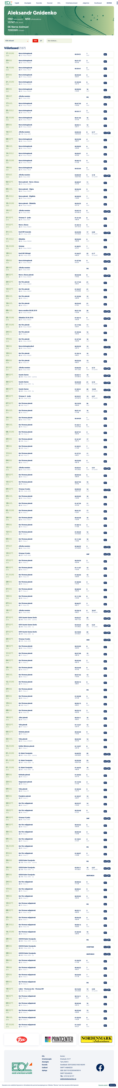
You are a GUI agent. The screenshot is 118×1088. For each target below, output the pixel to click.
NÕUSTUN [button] (112, 1085)
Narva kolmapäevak (25, 53)
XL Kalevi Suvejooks (25, 753)
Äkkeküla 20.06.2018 (26, 318)
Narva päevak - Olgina (26, 189)
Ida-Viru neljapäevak (26, 803)
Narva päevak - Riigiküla (27, 196)
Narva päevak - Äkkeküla (27, 203)
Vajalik (17, 3)
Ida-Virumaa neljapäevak (27, 903)
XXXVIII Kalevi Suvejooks (27, 939)
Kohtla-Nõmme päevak (26, 746)
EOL (59, 3)
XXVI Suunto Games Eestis (28, 617)
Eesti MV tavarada (25, 232)
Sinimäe (21, 246)
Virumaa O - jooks (25, 218)
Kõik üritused (9, 41)
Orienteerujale (47, 1059)
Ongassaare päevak (25, 782)
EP (41, 41)
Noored (49, 3)
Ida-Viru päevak (24, 282)
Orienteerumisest (71, 3)
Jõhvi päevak (23, 717)
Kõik (35, 41)
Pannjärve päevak (25, 796)
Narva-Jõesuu (23, 225)
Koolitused (98, 3)
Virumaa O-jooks (24, 489)
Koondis (39, 3)
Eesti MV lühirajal (25, 253)
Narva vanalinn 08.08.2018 (28, 310)
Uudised (44, 1067)
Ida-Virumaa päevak (25, 403)
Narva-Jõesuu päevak (26, 275)
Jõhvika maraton (24, 96)
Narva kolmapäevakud (26, 346)
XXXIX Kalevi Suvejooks (27, 860)
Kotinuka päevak (24, 775)
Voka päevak (23, 739)
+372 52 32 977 (69, 1076)
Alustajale (27, 3)
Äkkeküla (22, 239)
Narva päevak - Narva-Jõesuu (29, 182)
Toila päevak (23, 725)
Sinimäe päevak (24, 732)
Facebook (100, 1067)
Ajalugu (44, 1070)
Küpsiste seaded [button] (103, 1085)
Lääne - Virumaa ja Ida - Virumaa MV (31, 989)
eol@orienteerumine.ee (68, 1079)
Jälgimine (86, 3)
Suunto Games (24, 375)
